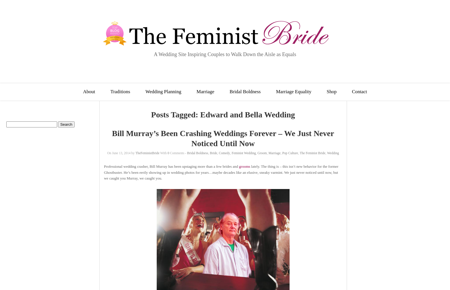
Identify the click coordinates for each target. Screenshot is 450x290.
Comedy (224, 153)
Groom (262, 153)
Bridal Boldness (245, 91)
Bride (213, 153)
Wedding (333, 153)
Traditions (120, 91)
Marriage (205, 91)
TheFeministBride (147, 153)
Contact (359, 91)
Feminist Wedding (244, 153)
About (89, 91)
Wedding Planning (163, 91)
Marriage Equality (293, 91)
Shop (332, 91)
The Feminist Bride (312, 153)
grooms (244, 166)
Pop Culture (290, 153)
